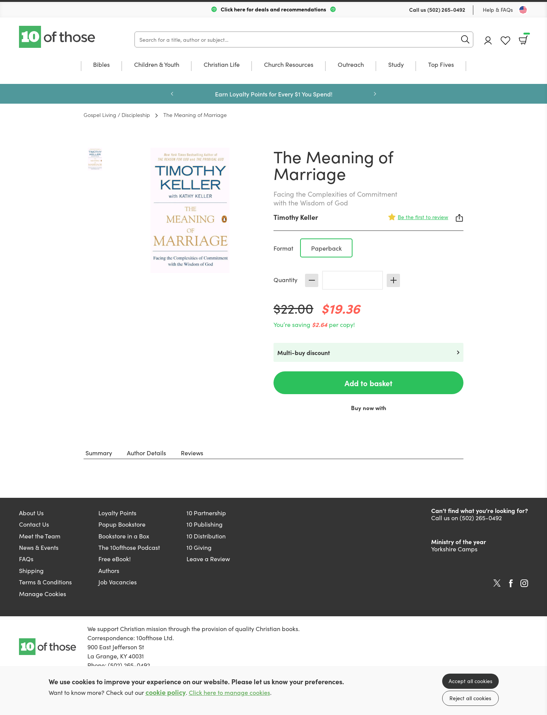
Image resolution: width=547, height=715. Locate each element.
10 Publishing (205, 524)
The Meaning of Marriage (195, 114)
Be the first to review (423, 217)
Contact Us (34, 524)
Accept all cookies (470, 681)
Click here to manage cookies (229, 692)
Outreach (351, 64)
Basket (526, 37)
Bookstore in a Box (123, 536)
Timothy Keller (296, 217)
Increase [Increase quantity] (393, 280)
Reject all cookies (470, 698)
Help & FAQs (498, 9)
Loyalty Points (117, 512)
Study (396, 64)
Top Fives (441, 64)
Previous (172, 94)
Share (459, 218)
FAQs (26, 558)
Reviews (192, 452)
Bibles (101, 64)
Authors (108, 570)
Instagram (524, 583)
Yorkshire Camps (454, 549)
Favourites (505, 40)
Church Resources (288, 64)
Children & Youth (156, 64)
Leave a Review (208, 558)
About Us (31, 512)
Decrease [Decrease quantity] (311, 280)
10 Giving (199, 547)
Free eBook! (114, 558)
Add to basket (368, 382)
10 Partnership (206, 512)
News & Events (38, 547)
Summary (98, 452)
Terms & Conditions (45, 582)
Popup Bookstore (121, 524)
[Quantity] (352, 280)
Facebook (511, 583)
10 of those (57, 37)
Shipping (31, 570)
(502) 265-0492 (446, 9)
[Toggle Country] (523, 10)
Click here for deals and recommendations (273, 9)
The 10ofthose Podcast (129, 547)
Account (488, 40)
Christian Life (222, 64)
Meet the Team (39, 536)
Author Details (146, 452)
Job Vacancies (117, 582)
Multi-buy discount (303, 352)
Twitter (497, 583)
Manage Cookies (42, 593)
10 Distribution (206, 536)
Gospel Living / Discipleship (117, 114)
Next (375, 94)
